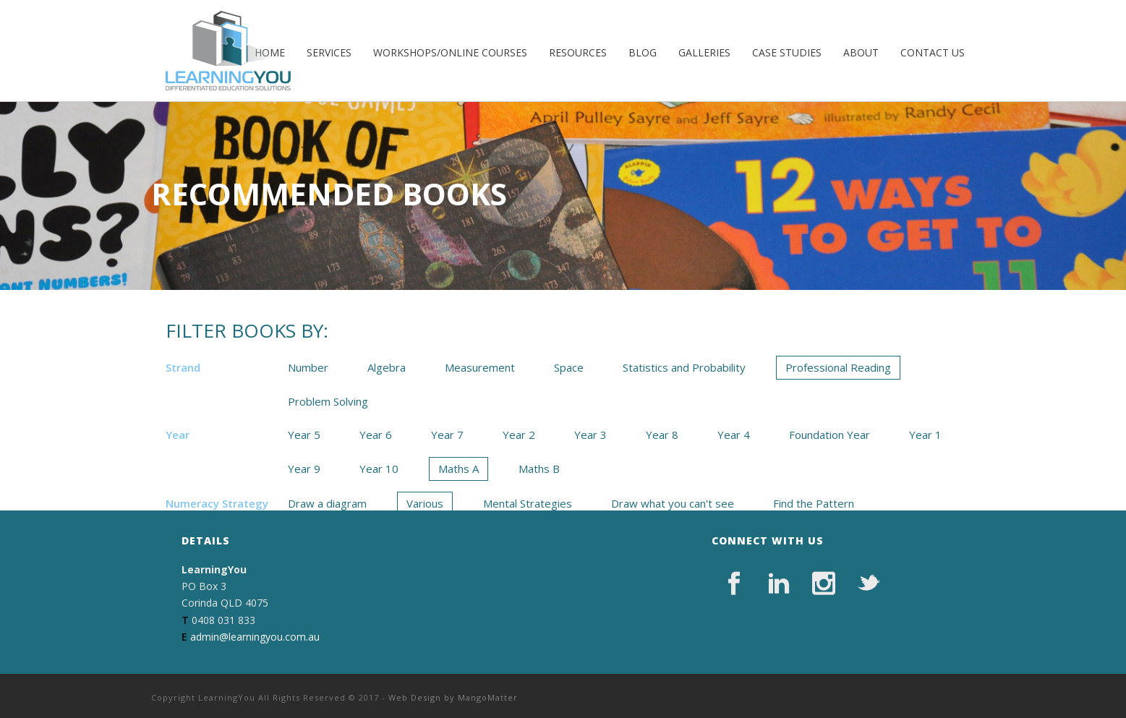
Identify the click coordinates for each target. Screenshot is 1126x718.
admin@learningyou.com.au (255, 637)
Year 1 (925, 434)
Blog (642, 52)
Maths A (458, 468)
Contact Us (932, 52)
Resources (578, 52)
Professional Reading (838, 367)
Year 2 (519, 434)
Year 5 (304, 434)
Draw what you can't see (672, 503)
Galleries (704, 52)
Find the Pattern (813, 503)
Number (308, 367)
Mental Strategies (527, 503)
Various (424, 503)
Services (329, 52)
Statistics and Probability (684, 367)
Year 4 (733, 434)
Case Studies (787, 52)
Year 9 (304, 468)
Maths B (539, 468)
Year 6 (375, 434)
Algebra (386, 367)
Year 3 (590, 434)
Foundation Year (829, 434)
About (861, 52)
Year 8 (662, 434)
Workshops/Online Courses (450, 52)
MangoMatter (488, 697)
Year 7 (447, 434)
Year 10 (378, 468)
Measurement (480, 367)
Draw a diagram (327, 503)
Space (569, 367)
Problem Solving (328, 401)
